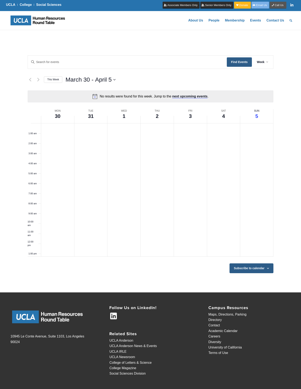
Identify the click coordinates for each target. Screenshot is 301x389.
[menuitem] (12, 5)
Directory (215, 320)
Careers (214, 336)
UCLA (10, 4)
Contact (214, 325)
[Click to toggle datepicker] (90, 80)
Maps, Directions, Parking (227, 314)
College (26, 4)
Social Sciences (48, 4)
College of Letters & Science (130, 362)
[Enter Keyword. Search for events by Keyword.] (127, 62)
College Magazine (122, 368)
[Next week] (38, 79)
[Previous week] (30, 79)
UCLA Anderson (121, 340)
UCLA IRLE (117, 351)
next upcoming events (190, 96)
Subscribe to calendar (249, 268)
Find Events (239, 62)
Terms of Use (218, 353)
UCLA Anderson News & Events (133, 346)
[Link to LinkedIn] (292, 5)
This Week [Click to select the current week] (53, 79)
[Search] (291, 20)
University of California (225, 347)
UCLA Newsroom (122, 357)
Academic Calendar (223, 331)
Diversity (214, 342)
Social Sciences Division (127, 373)
